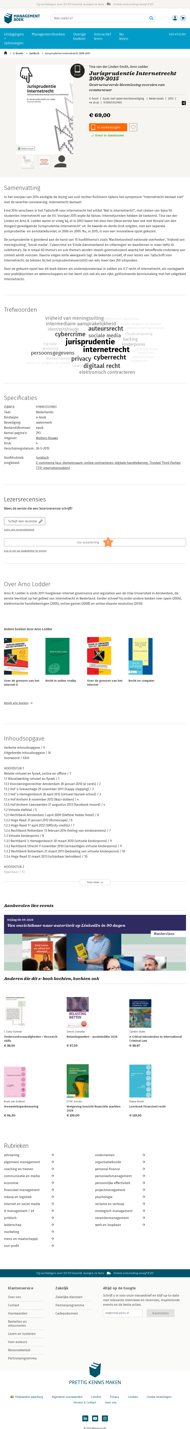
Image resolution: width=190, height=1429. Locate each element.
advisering (29, 1155)
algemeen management (29, 1162)
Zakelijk (61, 1288)
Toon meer (93, 882)
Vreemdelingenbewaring (21, 1106)
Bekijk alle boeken (16, 703)
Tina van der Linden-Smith (109, 67)
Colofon (96, 1397)
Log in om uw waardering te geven (25, 550)
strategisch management (120, 1211)
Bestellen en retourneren (17, 1323)
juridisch (29, 1218)
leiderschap (29, 1225)
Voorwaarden (17, 1313)
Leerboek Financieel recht (147, 1106)
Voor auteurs (17, 1342)
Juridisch (34, 53)
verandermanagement (120, 1218)
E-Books (18, 53)
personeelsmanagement (120, 1176)
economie (29, 1183)
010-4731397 (177, 34)
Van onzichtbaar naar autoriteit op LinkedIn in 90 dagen (66, 925)
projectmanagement (120, 1190)
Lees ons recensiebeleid (19, 529)
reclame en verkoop (120, 1204)
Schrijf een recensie (22, 521)
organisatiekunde (120, 1162)
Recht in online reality (60, 680)
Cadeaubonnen (66, 1313)
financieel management (29, 1190)
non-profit (29, 1246)
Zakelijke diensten (68, 1297)
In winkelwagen (109, 127)
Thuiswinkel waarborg (27, 1397)
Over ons (14, 1297)
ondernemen (120, 1155)
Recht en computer (142, 680)
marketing (29, 1232)
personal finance (120, 1169)
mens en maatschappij (29, 1239)
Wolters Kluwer (47, 438)
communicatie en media (29, 1176)
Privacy (114, 1397)
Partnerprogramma (22, 1358)
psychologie (120, 1197)
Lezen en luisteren (22, 1334)
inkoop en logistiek (29, 1197)
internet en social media (29, 1204)
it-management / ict (29, 1211)
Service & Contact (84, 1402)
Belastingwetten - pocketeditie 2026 (92, 1036)
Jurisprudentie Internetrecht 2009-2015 (67, 53)
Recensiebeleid (19, 1350)
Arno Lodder (139, 67)
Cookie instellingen (159, 1397)
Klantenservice (20, 1288)
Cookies (133, 1397)
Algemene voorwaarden (67, 1397)
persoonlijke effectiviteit (120, 1183)
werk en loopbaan (120, 1225)
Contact (13, 1305)
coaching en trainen (29, 1169)
